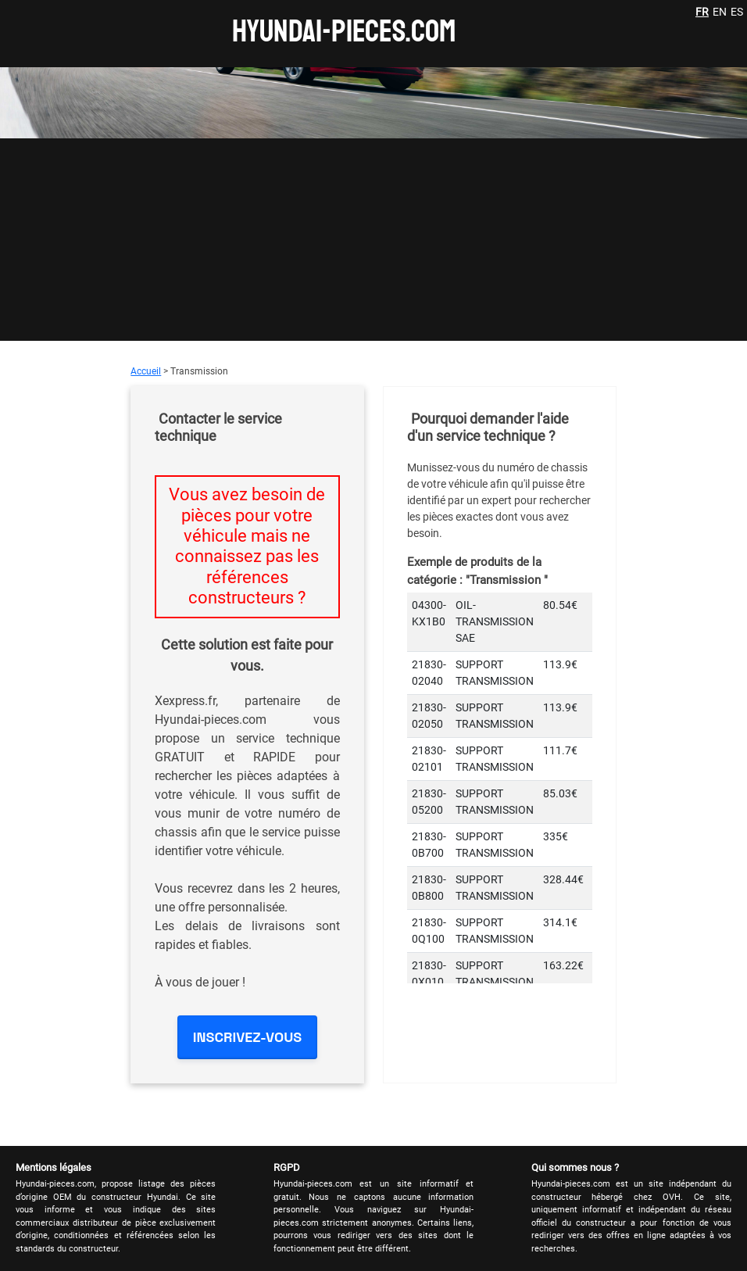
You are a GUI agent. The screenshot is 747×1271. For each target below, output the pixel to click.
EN (720, 11)
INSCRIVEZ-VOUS (247, 1037)
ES (737, 11)
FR (702, 11)
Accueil (145, 371)
